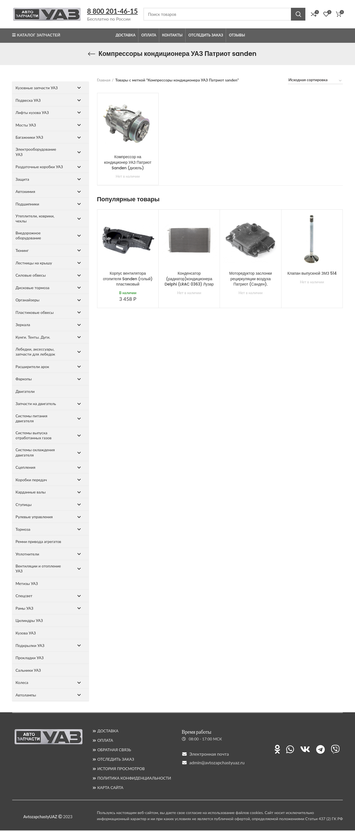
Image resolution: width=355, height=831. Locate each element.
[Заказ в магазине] (315, 81)
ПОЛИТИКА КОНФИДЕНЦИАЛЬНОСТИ (134, 778)
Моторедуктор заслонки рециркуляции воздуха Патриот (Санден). (250, 279)
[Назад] (91, 54)
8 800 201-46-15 (112, 11)
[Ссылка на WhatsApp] (290, 749)
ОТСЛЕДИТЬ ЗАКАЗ (115, 759)
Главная (104, 80)
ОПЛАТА (105, 740)
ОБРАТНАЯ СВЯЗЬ (114, 750)
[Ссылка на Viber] (335, 749)
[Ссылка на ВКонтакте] (305, 749)
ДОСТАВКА (107, 731)
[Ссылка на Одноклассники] (277, 749)
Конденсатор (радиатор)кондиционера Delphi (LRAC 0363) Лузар (189, 279)
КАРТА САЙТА (110, 788)
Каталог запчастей (36, 36)
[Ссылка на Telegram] (320, 749)
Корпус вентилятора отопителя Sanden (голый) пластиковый (128, 279)
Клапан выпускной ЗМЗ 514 (312, 274)
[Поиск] (224, 14)
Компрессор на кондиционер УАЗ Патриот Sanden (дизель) (127, 163)
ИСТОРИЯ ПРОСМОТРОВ (121, 769)
